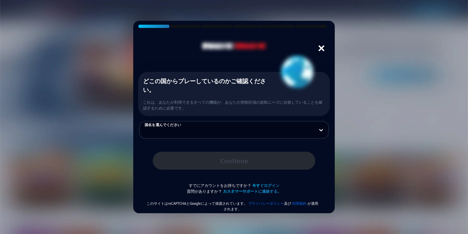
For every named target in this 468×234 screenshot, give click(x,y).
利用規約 (299, 203)
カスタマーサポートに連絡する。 (252, 191)
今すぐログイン (266, 185)
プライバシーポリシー (266, 203)
